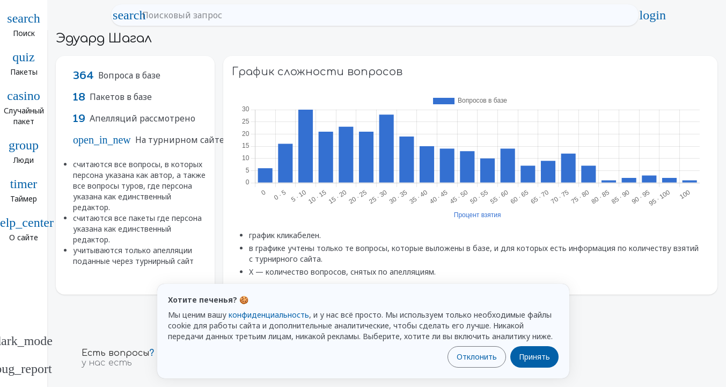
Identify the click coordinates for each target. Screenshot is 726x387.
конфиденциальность (269, 315)
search (129, 15)
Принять (534, 357)
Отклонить (477, 357)
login (652, 15)
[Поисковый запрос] (384, 15)
